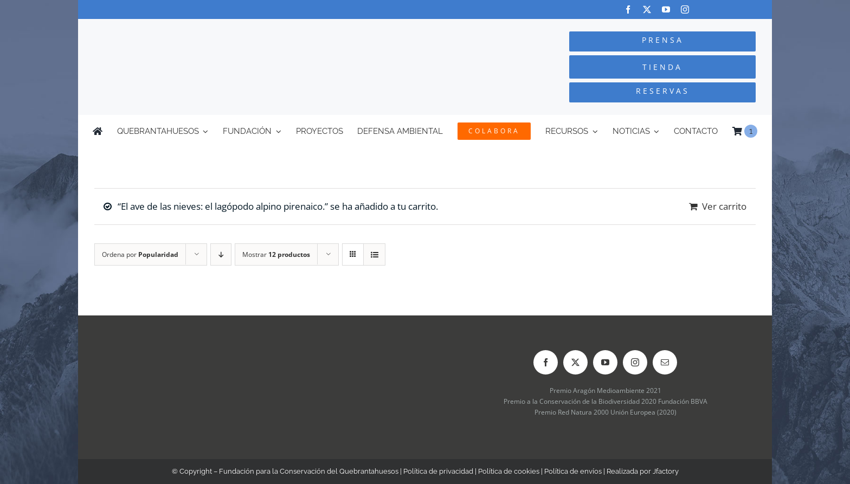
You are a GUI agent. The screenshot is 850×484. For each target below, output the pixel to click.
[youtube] (666, 9)
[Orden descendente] (220, 254)
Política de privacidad (438, 471)
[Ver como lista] (374, 254)
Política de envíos (573, 471)
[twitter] (647, 9)
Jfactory (666, 471)
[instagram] (685, 9)
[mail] (665, 362)
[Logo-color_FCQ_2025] (208, 29)
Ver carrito (724, 206)
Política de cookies (508, 471)
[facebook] (628, 9)
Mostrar (276, 254)
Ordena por (140, 254)
